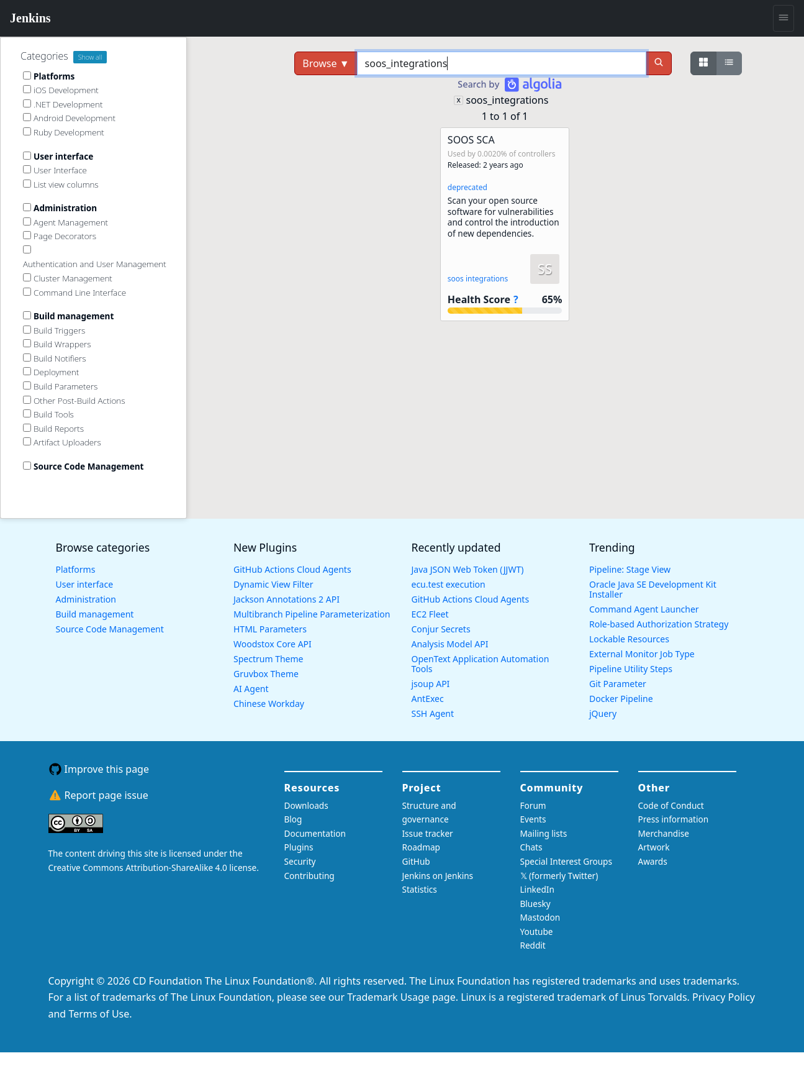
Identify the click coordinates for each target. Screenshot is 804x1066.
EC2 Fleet (430, 614)
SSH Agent (433, 713)
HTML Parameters (270, 629)
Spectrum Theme (268, 659)
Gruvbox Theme (266, 674)
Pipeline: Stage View (630, 569)
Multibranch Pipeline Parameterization (312, 614)
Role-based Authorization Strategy (658, 624)
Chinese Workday (268, 703)
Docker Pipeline (621, 698)
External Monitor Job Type (642, 654)
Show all (90, 57)
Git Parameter (617, 684)
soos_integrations (507, 100)
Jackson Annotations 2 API (286, 599)
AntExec (428, 698)
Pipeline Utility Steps (630, 669)
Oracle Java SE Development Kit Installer (652, 589)
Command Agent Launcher (644, 609)
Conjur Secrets (441, 629)
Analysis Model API (450, 644)
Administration (86, 599)
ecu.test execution (449, 584)
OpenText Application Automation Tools (480, 664)
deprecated (467, 187)
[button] (504, 224)
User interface (85, 584)
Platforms (76, 569)
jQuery (603, 713)
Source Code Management (110, 629)
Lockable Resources (629, 639)
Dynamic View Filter (273, 584)
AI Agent (251, 689)
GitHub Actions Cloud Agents (292, 569)
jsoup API (431, 684)
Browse (325, 63)
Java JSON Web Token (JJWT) (468, 569)
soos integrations (478, 278)
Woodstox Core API (272, 644)
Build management (95, 614)
